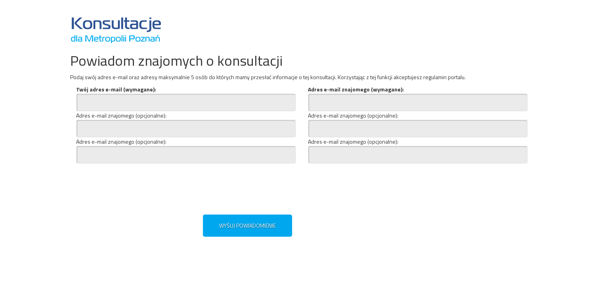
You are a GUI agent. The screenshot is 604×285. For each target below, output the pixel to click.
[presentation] (236, 187)
